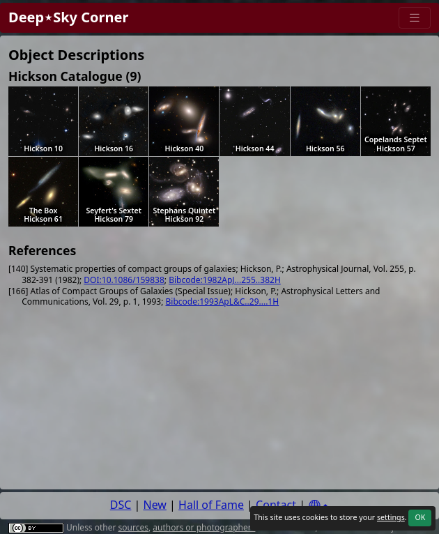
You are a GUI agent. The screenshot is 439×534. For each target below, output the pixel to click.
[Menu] (415, 18)
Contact (276, 504)
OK (420, 517)
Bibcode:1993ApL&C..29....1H (222, 301)
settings (391, 517)
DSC (121, 504)
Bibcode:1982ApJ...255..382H (225, 280)
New (155, 504)
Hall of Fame (211, 504)
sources (133, 527)
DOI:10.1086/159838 (124, 280)
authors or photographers (204, 527)
